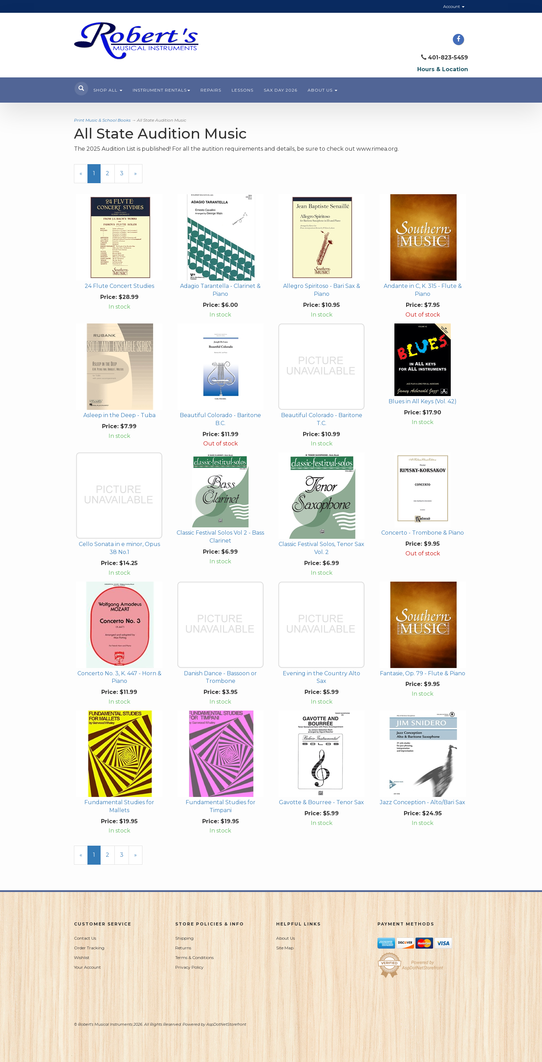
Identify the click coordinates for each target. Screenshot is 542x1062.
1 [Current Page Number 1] (97, 176)
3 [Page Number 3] (124, 173)
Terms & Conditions (194, 957)
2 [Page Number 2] (110, 173)
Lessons (242, 90)
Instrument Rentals (161, 90)
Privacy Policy (189, 967)
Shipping (184, 938)
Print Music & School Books (102, 120)
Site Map (284, 947)
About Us (322, 90)
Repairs (210, 90)
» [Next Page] (138, 176)
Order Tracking (89, 947)
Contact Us (85, 938)
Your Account (87, 967)
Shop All (107, 90)
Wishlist (82, 957)
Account (454, 6)
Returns (183, 947)
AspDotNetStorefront (226, 1024)
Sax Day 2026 (280, 90)
